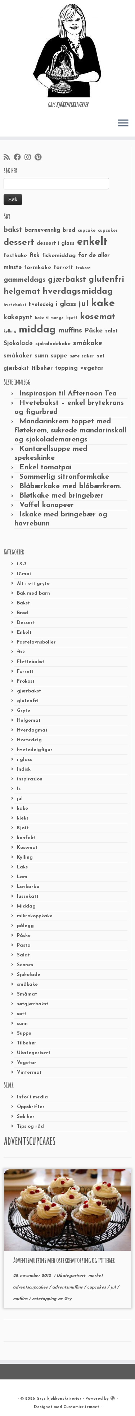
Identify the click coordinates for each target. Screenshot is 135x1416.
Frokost (26, 681)
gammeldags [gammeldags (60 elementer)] (24, 280)
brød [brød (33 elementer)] (69, 230)
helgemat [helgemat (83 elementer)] (22, 292)
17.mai (24, 573)
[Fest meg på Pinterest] (40, 158)
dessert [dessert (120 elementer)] (19, 242)
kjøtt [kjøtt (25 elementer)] (71, 318)
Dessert (26, 622)
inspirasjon (29, 779)
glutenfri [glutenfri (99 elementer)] (106, 280)
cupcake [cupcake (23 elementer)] (86, 231)
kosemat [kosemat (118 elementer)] (98, 317)
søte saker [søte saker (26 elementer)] (82, 356)
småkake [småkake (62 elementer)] (87, 343)
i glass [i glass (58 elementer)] (66, 304)
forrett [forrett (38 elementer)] (63, 268)
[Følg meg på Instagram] (29, 158)
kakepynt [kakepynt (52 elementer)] (18, 317)
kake (22, 808)
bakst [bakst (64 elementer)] (13, 230)
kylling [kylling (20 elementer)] (10, 332)
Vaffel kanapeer (46, 505)
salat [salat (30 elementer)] (111, 331)
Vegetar (26, 1062)
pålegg (25, 925)
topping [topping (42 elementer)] (66, 368)
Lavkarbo (28, 886)
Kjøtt (23, 828)
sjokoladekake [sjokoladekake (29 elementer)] (53, 344)
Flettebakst (30, 661)
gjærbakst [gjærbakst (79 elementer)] (67, 280)
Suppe (24, 1033)
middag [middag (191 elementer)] (37, 330)
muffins (21, 1299)
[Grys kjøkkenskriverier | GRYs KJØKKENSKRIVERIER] (67, 50)
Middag (26, 906)
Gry (67, 1299)
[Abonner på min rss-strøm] (9, 158)
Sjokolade (28, 974)
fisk (21, 652)
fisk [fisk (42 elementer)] (35, 256)
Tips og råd (30, 1126)
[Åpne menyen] (123, 123)
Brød (22, 613)
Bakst (23, 603)
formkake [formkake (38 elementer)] (37, 268)
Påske (24, 935)
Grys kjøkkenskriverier (58, 1399)
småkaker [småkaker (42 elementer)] (18, 356)
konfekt (26, 837)
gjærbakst (29, 691)
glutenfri (28, 701)
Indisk (24, 769)
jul (20, 798)
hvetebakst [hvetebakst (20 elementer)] (15, 305)
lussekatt (28, 896)
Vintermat (29, 1072)
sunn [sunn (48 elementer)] (41, 356)
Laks (22, 867)
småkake (27, 984)
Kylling (25, 857)
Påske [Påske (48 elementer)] (94, 331)
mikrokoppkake (35, 916)
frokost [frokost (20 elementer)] (83, 268)
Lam (22, 877)
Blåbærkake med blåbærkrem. (70, 486)
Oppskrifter (31, 1107)
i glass (24, 759)
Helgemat (29, 720)
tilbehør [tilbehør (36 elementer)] (42, 368)
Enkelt (24, 632)
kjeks (22, 818)
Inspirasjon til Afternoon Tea (68, 393)
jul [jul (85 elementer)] (83, 304)
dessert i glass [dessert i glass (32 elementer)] (56, 243)
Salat (23, 955)
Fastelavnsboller (36, 642)
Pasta (24, 945)
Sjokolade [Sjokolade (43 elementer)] (18, 343)
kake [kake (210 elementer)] (103, 303)
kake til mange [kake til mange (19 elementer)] (49, 318)
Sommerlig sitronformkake (64, 477)
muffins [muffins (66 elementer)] (70, 330)
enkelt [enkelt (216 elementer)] (92, 242)
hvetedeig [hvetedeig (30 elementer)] (41, 304)
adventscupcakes (31, 1287)
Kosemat (27, 847)
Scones (25, 965)
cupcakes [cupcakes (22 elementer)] (108, 231)
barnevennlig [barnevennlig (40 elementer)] (42, 230)
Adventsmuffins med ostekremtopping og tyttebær (64, 1260)
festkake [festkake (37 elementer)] (15, 256)
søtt (21, 1013)
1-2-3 (22, 564)
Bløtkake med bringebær (61, 495)
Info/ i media (32, 1097)
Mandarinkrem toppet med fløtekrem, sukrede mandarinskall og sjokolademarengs (70, 430)
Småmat (27, 994)
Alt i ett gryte (33, 583)
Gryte (23, 710)
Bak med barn (33, 593)
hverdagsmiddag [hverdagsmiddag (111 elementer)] (77, 291)
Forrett (25, 671)
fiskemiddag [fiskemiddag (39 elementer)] (59, 256)
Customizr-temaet (81, 1407)
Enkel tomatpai (45, 467)
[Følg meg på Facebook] (19, 158)
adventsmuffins (68, 1287)
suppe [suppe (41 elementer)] (59, 356)
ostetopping (45, 1299)
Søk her (26, 1116)
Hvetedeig (29, 740)
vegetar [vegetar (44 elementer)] (92, 368)
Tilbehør (26, 1043)
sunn (22, 1023)
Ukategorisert (33, 1053)
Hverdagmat (32, 730)
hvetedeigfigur (35, 749)
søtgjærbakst (32, 1004)
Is (19, 789)
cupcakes (97, 1287)
